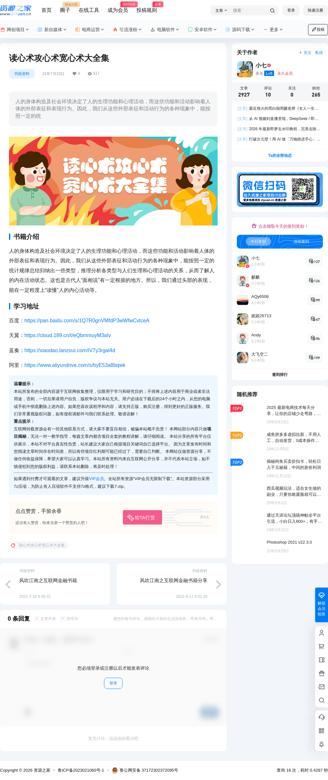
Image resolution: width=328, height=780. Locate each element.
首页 (46, 10)
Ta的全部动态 (279, 155)
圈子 (65, 7)
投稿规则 (146, 7)
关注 (305, 52)
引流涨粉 (127, 29)
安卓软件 (203, 29)
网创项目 (15, 29)
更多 (273, 29)
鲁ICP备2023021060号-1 (81, 770)
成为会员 (118, 7)
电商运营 (90, 29)
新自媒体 (52, 29)
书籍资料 (22, 74)
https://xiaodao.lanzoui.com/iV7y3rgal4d (69, 350)
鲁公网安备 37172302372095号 (145, 770)
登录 (291, 10)
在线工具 (89, 10)
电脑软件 (165, 29)
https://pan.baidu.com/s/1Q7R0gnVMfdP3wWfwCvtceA (87, 320)
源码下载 (240, 29)
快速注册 (315, 10)
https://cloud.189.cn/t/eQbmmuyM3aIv (67, 335)
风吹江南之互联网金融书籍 (48, 580)
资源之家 (41, 770)
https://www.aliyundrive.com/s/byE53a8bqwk (74, 365)
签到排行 (280, 374)
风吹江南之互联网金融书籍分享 (173, 580)
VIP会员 (96, 478)
